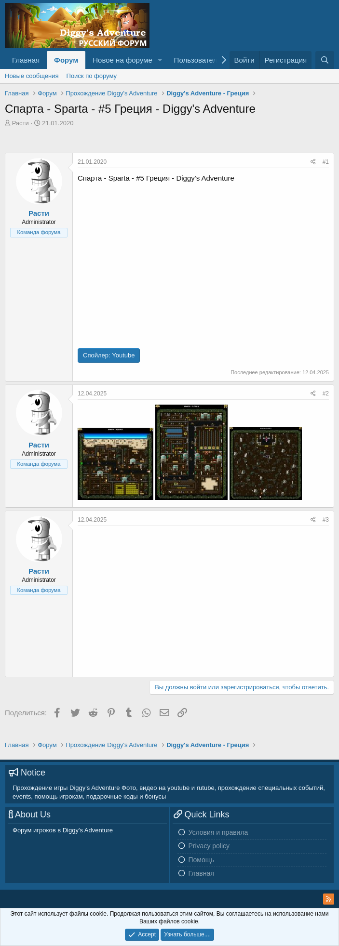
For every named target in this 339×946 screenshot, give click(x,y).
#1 (326, 161)
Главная (26, 60)
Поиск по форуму (92, 75)
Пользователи (197, 60)
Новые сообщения (32, 75)
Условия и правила (218, 832)
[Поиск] (324, 60)
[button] (160, 60)
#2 (326, 393)
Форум (66, 60)
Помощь (202, 860)
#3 (326, 519)
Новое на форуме (122, 60)
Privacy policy (209, 846)
